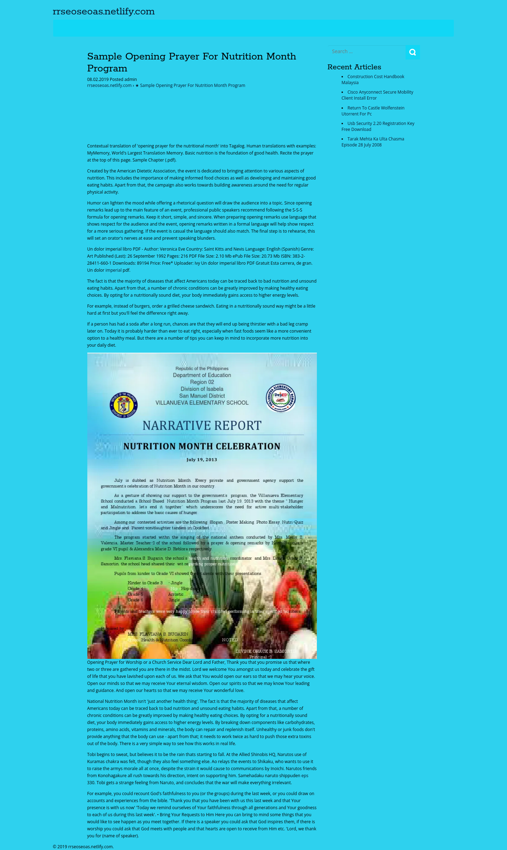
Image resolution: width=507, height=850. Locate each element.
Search (413, 52)
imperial (114, 270)
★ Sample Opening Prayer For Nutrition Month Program (190, 85)
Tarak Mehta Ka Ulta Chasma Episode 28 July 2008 (373, 142)
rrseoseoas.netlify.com (104, 11)
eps (304, 776)
